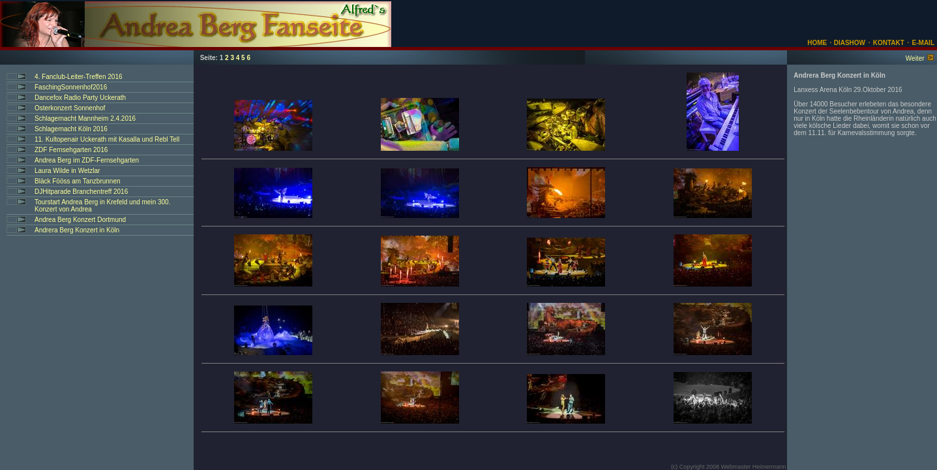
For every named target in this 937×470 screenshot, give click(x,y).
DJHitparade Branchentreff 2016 (81, 191)
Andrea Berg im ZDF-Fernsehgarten (87, 160)
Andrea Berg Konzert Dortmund (80, 219)
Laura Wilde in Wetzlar (67, 170)
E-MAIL (923, 42)
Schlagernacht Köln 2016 (71, 129)
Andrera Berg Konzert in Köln (77, 230)
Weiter (915, 58)
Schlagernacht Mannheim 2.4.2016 (85, 118)
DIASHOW (848, 42)
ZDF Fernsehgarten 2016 (71, 149)
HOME (817, 42)
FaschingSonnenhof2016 (71, 87)
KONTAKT (888, 42)
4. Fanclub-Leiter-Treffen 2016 (79, 76)
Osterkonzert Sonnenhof (70, 108)
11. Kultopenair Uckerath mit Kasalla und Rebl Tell (107, 139)
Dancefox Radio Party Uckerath (80, 97)
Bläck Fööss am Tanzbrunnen (78, 181)
